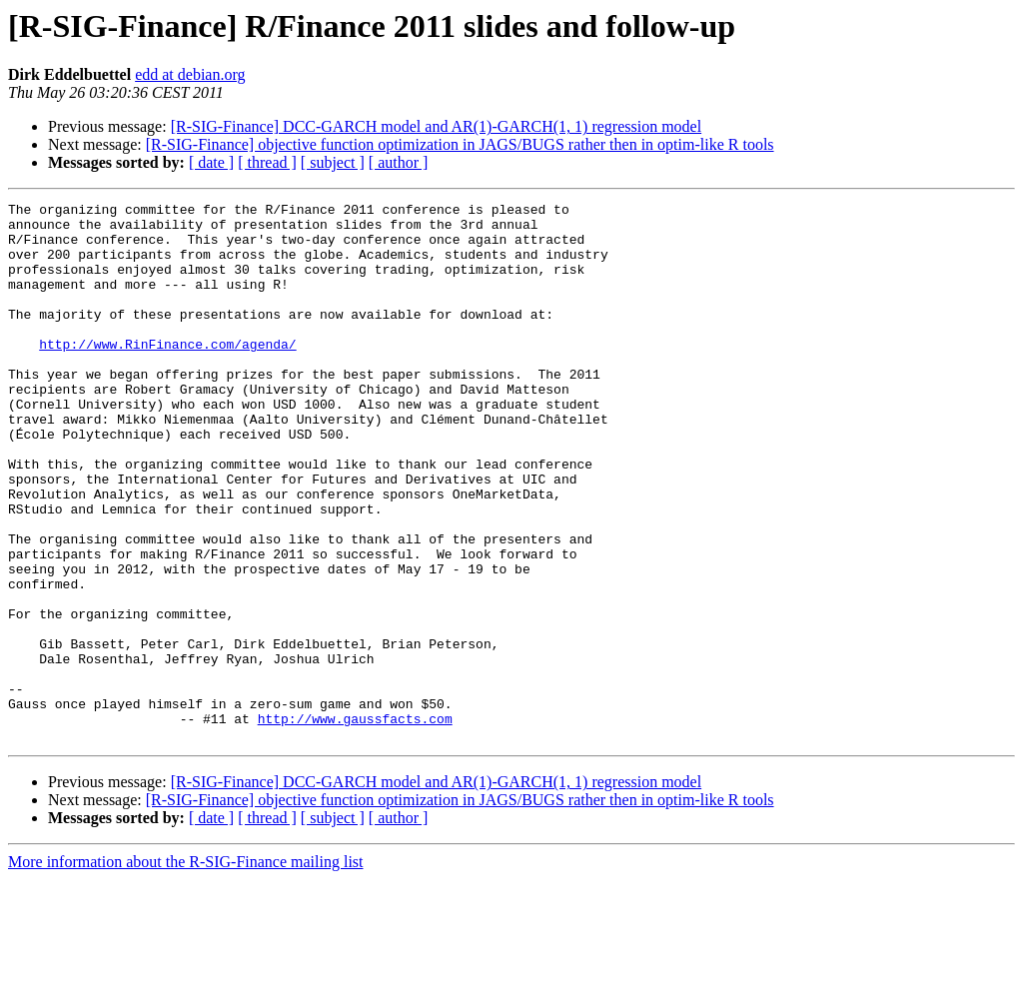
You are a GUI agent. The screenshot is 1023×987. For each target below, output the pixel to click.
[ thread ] (267, 162)
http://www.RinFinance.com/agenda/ (167, 374)
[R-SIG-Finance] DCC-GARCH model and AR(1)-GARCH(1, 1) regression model (436, 126)
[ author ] (399, 162)
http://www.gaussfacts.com (355, 823)
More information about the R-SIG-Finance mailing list (186, 969)
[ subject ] (333, 162)
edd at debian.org (190, 74)
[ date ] (211, 162)
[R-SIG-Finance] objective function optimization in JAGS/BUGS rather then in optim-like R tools (460, 144)
